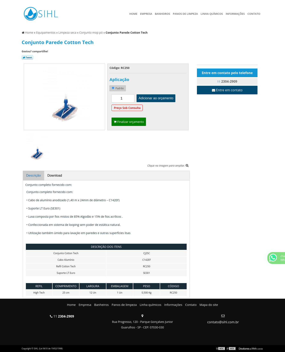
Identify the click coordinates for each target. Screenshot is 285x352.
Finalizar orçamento (129, 122)
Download (54, 175)
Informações (235, 14)
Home (133, 14)
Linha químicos (212, 14)
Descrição (33, 175)
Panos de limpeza (185, 14)
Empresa (146, 14)
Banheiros (162, 14)
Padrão (118, 88)
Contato (253, 14)
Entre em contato (227, 90)
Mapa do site (209, 305)
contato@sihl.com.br (223, 322)
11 (227, 81)
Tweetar (27, 57)
